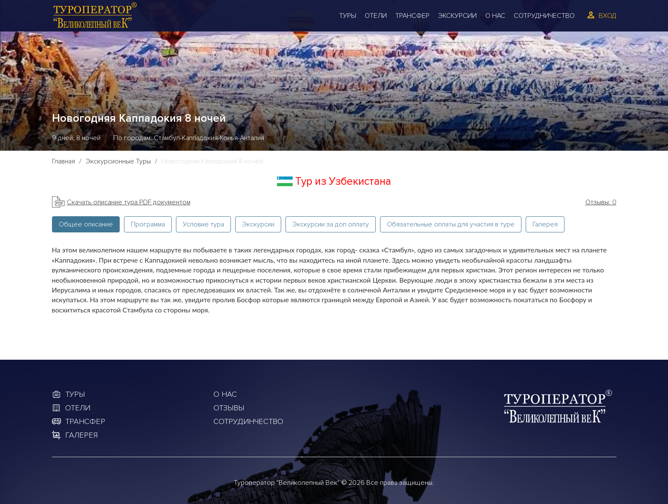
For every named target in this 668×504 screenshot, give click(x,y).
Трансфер (412, 15)
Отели (376, 15)
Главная (63, 161)
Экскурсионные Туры (118, 161)
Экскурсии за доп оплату (330, 224)
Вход (607, 15)
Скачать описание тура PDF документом (128, 202)
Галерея (545, 224)
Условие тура (203, 224)
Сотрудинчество (248, 421)
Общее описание (86, 224)
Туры (347, 15)
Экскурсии (457, 15)
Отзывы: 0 (600, 202)
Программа (148, 224)
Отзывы (228, 407)
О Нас (495, 15)
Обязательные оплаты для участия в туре (451, 224)
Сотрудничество (544, 15)
